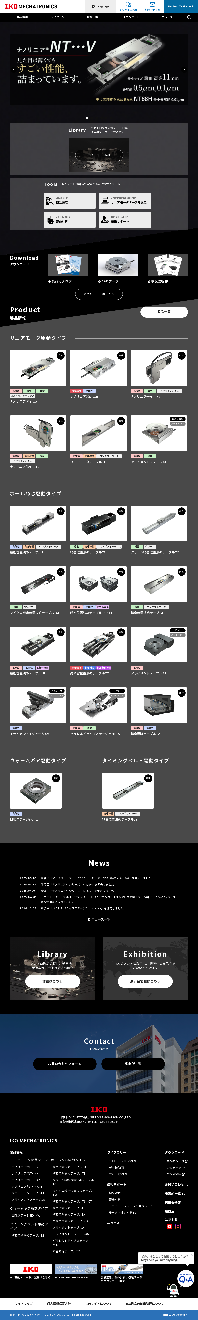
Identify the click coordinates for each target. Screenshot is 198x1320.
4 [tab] (101, 118)
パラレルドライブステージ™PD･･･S (70, 1243)
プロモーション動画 (122, 1161)
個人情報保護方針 (59, 1304)
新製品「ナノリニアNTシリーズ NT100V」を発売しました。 (79, 884)
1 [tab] (87, 118)
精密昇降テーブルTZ (66, 1251)
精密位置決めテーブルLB (28, 1235)
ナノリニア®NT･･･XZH (27, 1186)
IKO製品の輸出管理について (145, 1304)
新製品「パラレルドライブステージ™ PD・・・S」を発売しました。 (83, 908)
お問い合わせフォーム (65, 1064)
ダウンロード (131, 17)
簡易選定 (115, 1193)
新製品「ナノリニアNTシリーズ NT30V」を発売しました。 (78, 891)
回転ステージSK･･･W (26, 1215)
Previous (14, 70)
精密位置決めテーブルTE (69, 1173)
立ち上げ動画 (118, 1174)
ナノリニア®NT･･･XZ (26, 1180)
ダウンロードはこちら (99, 294)
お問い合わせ (176, 1184)
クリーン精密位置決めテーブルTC (73, 1182)
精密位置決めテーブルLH (69, 1214)
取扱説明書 (176, 1174)
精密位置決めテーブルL (68, 1208)
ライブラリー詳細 (99, 155)
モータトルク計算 (122, 1212)
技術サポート (95, 17)
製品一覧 (164, 312)
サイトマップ (24, 1304)
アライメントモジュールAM (71, 1234)
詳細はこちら (52, 981)
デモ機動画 (116, 1167)
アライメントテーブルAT (69, 1227)
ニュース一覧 (100, 919)
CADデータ (176, 1167)
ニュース (167, 17)
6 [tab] (111, 118)
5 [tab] (106, 118)
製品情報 (23, 17)
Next (184, 70)
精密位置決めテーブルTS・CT (72, 1201)
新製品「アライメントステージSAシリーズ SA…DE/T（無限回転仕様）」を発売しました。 (97, 878)
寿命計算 (115, 1199)
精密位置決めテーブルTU (69, 1167)
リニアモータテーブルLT (28, 1193)
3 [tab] (96, 118)
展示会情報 (173, 1203)
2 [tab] (92, 118)
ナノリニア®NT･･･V (25, 1167)
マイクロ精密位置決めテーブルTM (73, 1193)
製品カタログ (177, 1161)
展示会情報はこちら (145, 981)
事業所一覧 (133, 1064)
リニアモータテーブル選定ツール (131, 1206)
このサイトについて (98, 1304)
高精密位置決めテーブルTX (71, 1221)
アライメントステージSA (28, 1199)
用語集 (169, 1212)
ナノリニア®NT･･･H (25, 1173)
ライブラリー (59, 17)
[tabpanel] (99, 69)
